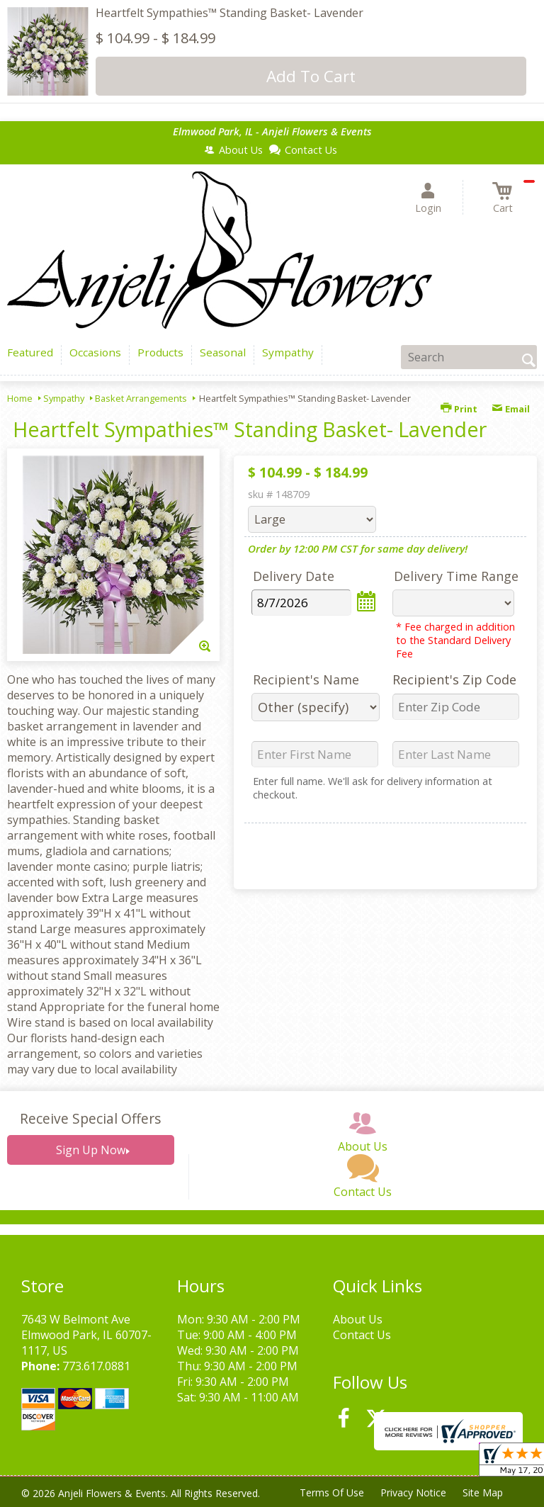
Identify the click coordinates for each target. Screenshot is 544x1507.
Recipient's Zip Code (454, 679)
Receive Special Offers (90, 1118)
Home (20, 398)
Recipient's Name (306, 679)
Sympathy (63, 398)
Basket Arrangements (141, 398)
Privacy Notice (412, 1492)
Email (511, 408)
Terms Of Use (330, 1492)
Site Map (482, 1492)
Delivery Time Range (456, 576)
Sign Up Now (90, 1150)
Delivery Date (293, 576)
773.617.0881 (96, 1366)
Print (459, 408)
